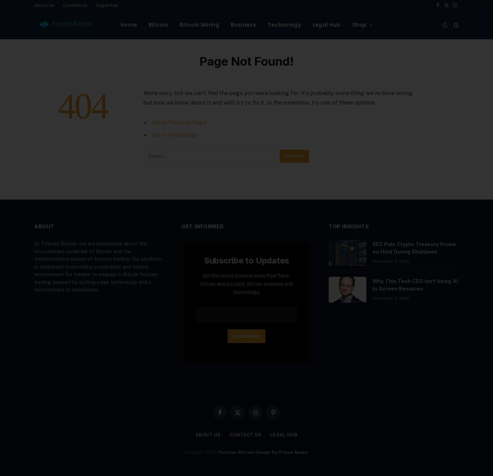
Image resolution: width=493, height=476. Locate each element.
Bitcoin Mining (199, 24)
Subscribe (246, 336)
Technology (284, 24)
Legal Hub (107, 5)
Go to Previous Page (179, 122)
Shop (359, 24)
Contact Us (75, 5)
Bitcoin (158, 24)
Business (243, 24)
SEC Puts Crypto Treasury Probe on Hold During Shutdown (414, 248)
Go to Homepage (175, 134)
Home (129, 24)
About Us (44, 5)
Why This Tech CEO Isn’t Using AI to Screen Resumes (415, 284)
